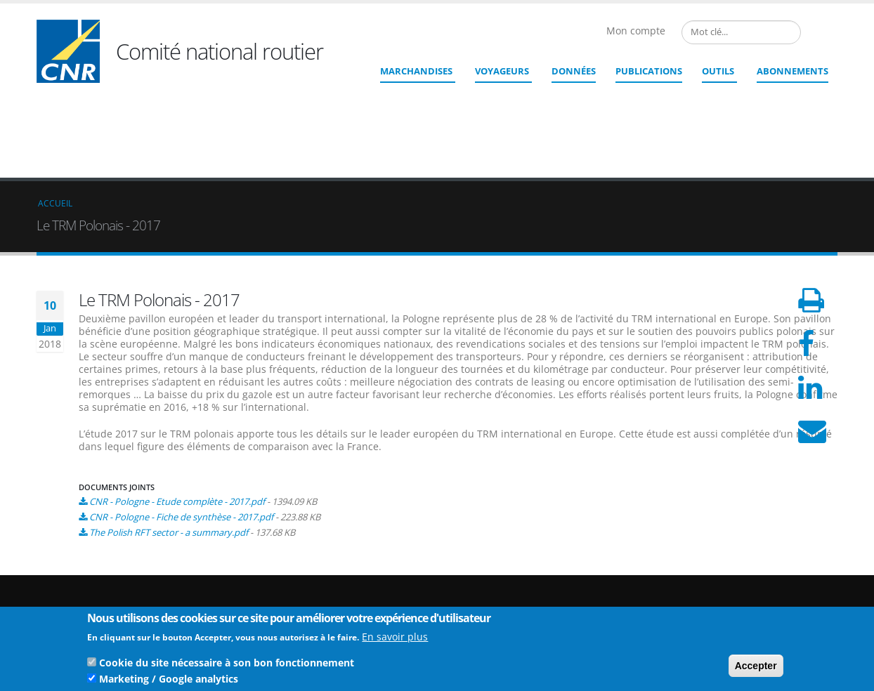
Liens (741, 573)
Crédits (745, 584)
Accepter (756, 667)
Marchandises (416, 71)
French (812, 33)
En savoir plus (395, 638)
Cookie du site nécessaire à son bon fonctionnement (226, 664)
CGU (740, 606)
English (829, 33)
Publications (648, 71)
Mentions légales (766, 595)
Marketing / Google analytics (168, 680)
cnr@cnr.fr (533, 579)
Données (574, 71)
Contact (514, 599)
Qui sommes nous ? (772, 561)
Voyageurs (502, 71)
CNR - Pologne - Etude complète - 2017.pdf (177, 399)
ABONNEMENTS (792, 71)
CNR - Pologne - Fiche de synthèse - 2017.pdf (181, 414)
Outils (718, 71)
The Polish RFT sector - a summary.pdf (168, 429)
